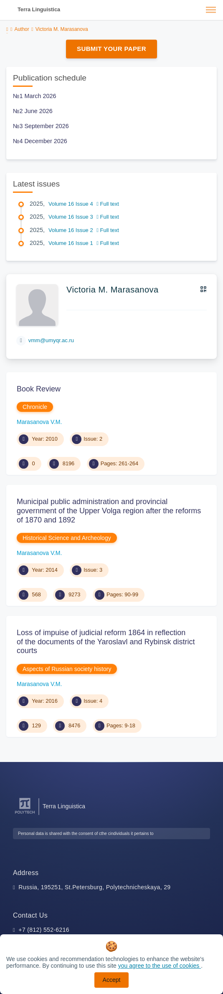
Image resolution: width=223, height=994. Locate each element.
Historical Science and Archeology (67, 538)
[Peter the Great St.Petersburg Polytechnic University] (25, 813)
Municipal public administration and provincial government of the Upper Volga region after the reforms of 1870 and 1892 (109, 510)
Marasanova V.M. (39, 422)
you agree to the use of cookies (159, 965)
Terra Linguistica (39, 9)
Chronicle (35, 407)
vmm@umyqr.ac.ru (51, 340)
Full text (107, 204)
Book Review (39, 389)
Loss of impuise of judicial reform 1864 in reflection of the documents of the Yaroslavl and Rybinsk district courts (106, 641)
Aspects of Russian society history (67, 669)
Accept (112, 979)
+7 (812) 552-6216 (43, 929)
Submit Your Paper (111, 48)
